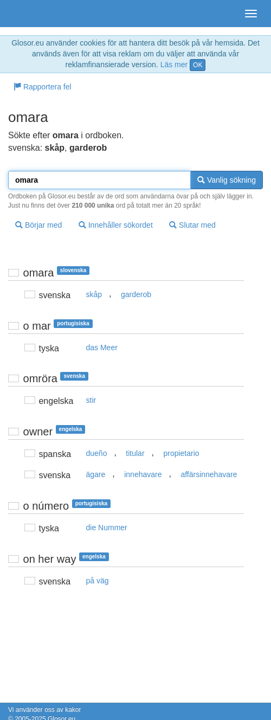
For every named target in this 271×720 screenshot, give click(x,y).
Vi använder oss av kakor (44, 709)
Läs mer (174, 64)
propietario (181, 453)
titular (135, 453)
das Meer (102, 347)
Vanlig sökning (226, 180)
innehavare (143, 474)
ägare (96, 474)
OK (197, 65)
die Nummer (106, 527)
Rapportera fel (43, 86)
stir (91, 400)
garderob (136, 294)
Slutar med (192, 225)
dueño (96, 453)
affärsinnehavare (208, 474)
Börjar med (38, 225)
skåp (94, 294)
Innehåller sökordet (116, 225)
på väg (97, 580)
